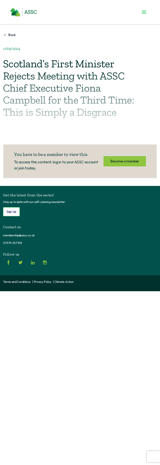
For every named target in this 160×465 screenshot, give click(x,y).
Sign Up (11, 211)
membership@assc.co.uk (19, 235)
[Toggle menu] (144, 12)
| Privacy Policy (41, 282)
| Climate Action (63, 282)
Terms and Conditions (17, 282)
